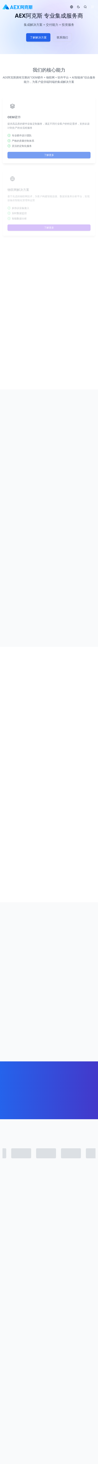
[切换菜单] (92, 7)
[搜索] (85, 7)
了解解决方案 (38, 38)
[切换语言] (71, 7)
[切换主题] (78, 7)
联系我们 (62, 38)
